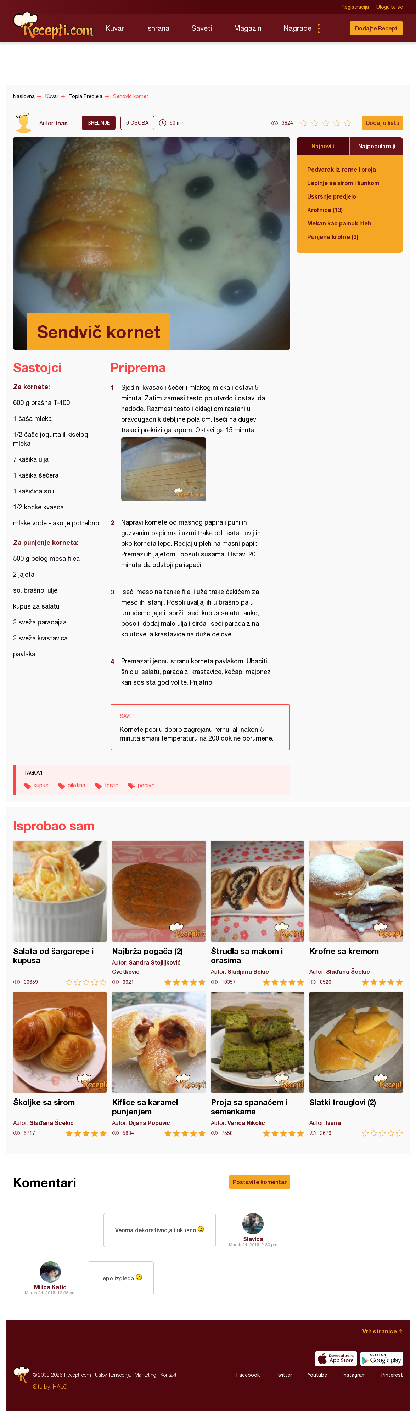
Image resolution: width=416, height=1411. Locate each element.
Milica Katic (50, 1287)
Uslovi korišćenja (113, 1375)
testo (112, 785)
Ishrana (157, 28)
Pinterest (392, 1375)
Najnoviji (322, 146)
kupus (41, 785)
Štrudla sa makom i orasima (257, 913)
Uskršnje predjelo (331, 196)
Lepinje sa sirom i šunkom (343, 182)
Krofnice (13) (325, 209)
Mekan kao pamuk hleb (339, 223)
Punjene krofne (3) (332, 236)
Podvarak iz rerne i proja (341, 169)
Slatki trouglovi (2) (356, 1064)
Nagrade (297, 28)
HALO (60, 1386)
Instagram (354, 1375)
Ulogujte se (389, 7)
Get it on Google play (381, 1358)
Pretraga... (333, 28)
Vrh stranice (379, 1331)
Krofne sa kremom (356, 913)
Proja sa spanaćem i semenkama (257, 1064)
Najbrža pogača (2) (159, 913)
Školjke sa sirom (60, 1064)
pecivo (146, 785)
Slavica (253, 1238)
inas (62, 123)
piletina (76, 785)
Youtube (317, 1375)
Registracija (355, 7)
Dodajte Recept (376, 28)
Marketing (145, 1375)
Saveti (201, 28)
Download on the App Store (336, 1358)
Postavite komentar (260, 1181)
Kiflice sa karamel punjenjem (159, 1064)
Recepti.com (54, 25)
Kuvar (114, 28)
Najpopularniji (376, 146)
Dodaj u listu (382, 122)
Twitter (283, 1375)
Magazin (248, 28)
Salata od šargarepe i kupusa (60, 913)
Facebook (248, 1375)
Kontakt (168, 1375)
